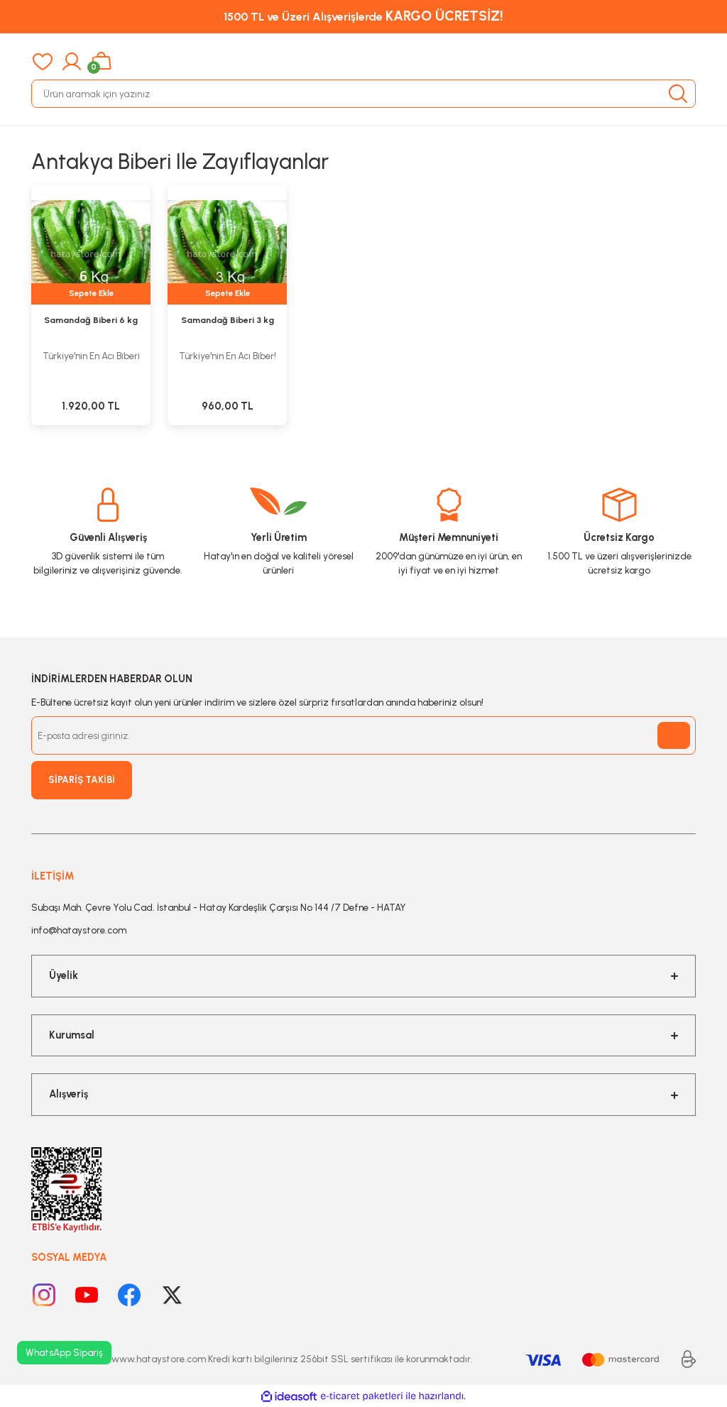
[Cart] (101, 61)
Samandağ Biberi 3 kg (227, 319)
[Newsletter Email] (363, 735)
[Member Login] (71, 61)
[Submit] (673, 735)
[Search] (363, 94)
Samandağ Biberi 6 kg (91, 319)
